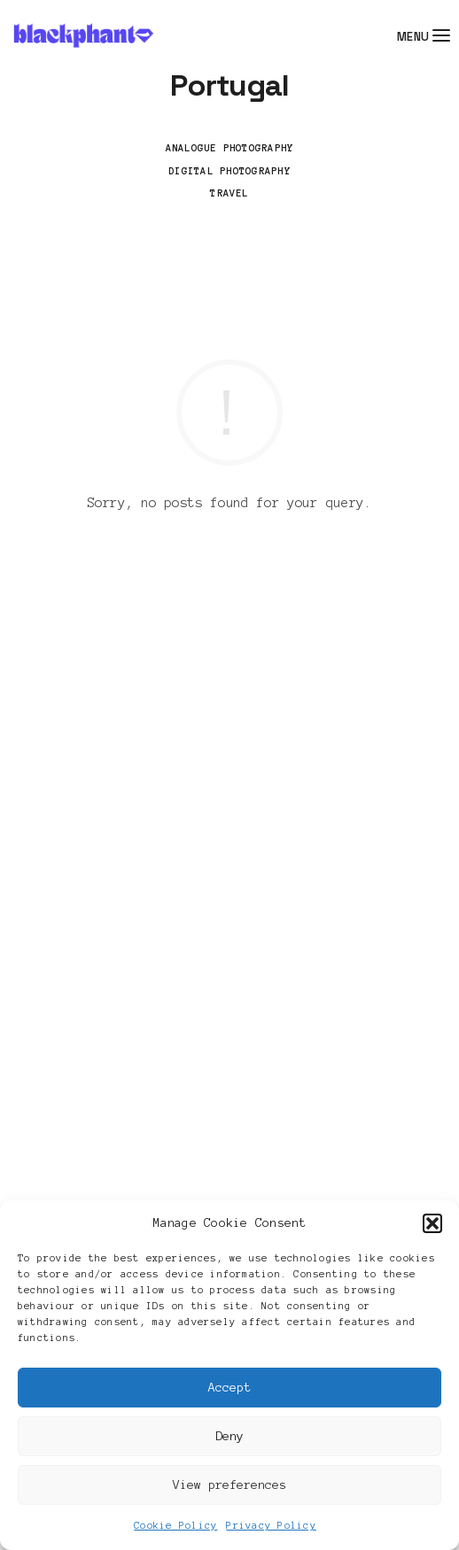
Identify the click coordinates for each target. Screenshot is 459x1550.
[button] (432, 1223)
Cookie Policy (175, 1525)
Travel (229, 193)
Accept (229, 1387)
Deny (229, 1436)
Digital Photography (229, 171)
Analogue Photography (230, 148)
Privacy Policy (270, 1525)
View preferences (229, 1485)
